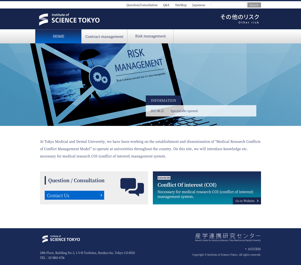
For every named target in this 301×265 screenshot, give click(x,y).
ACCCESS (254, 249)
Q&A (166, 5)
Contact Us (58, 195)
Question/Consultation (142, 5)
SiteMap (181, 5)
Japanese (198, 5)
